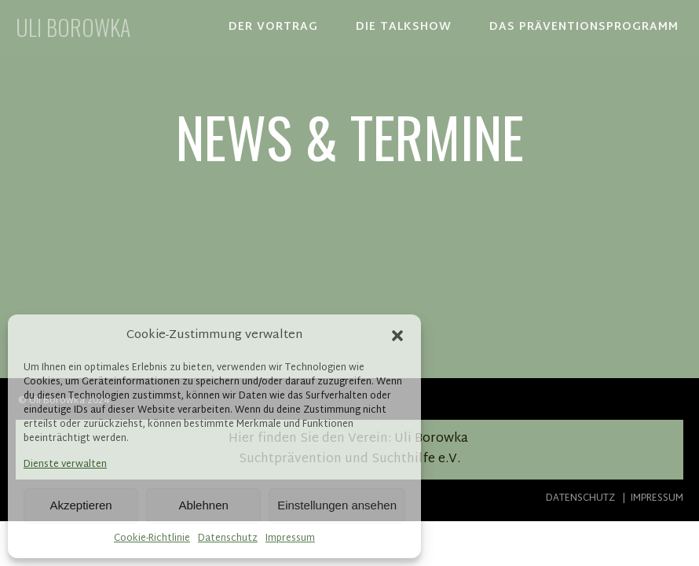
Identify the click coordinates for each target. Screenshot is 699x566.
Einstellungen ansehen (337, 505)
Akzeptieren (80, 505)
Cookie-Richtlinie (152, 538)
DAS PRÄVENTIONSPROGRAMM (584, 27)
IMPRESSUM (655, 498)
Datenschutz (228, 538)
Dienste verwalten (65, 465)
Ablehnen (203, 505)
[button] (397, 336)
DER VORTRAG (273, 27)
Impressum (290, 538)
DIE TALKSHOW (404, 27)
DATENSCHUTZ (583, 498)
